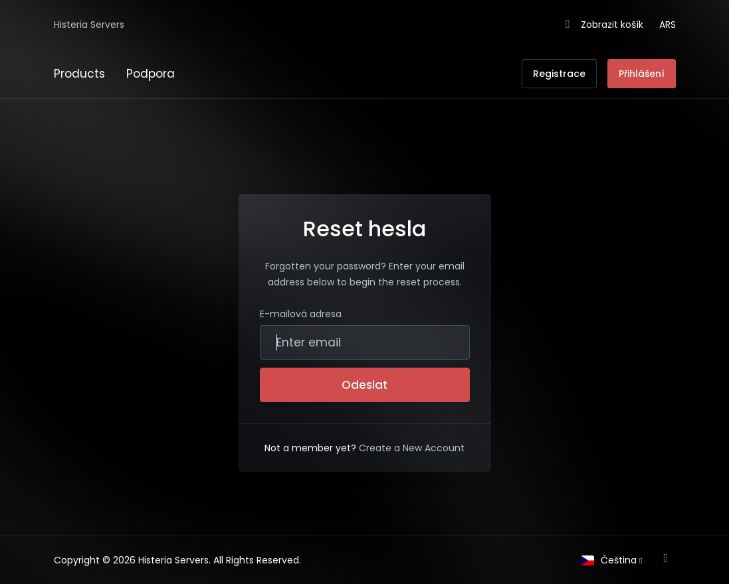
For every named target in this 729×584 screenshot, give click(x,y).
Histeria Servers (89, 24)
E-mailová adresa (301, 314)
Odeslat (364, 385)
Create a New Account (412, 448)
